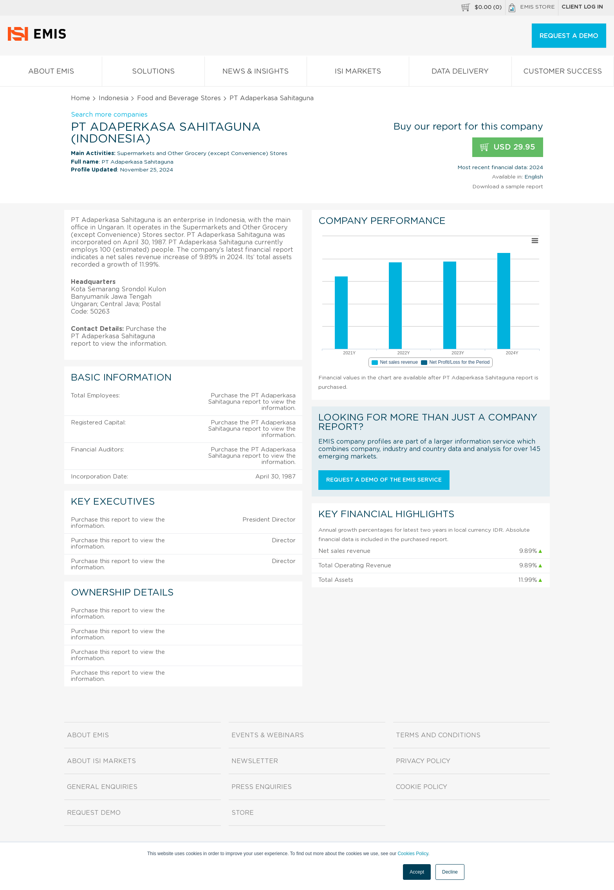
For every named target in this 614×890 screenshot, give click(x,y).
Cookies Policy (412, 853)
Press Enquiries (261, 787)
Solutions (153, 73)
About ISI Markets (101, 761)
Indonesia (113, 98)
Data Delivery (460, 73)
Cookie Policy (421, 787)
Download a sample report (507, 187)
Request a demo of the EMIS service (384, 480)
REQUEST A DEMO (569, 36)
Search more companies (109, 115)
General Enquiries (102, 787)
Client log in (582, 7)
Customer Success (563, 73)
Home (80, 98)
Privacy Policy (423, 761)
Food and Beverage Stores (179, 98)
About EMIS (51, 73)
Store (242, 813)
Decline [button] (450, 872)
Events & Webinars (267, 735)
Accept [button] (417, 872)
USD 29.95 (507, 147)
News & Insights (256, 73)
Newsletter (254, 761)
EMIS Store (532, 8)
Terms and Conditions (438, 735)
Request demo (94, 813)
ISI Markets (358, 73)
